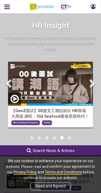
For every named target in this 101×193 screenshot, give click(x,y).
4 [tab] (54, 137)
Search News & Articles (51, 150)
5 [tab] (62, 137)
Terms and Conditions (63, 172)
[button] (92, 6)
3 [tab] (46, 137)
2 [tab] (39, 137)
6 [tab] (69, 137)
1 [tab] (31, 137)
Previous (9, 83)
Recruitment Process (25, 122)
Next (91, 83)
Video (47, 122)
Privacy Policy (25, 172)
